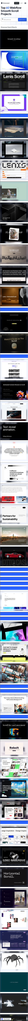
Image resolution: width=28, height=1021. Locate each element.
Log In (21, 3)
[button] (25, 3)
